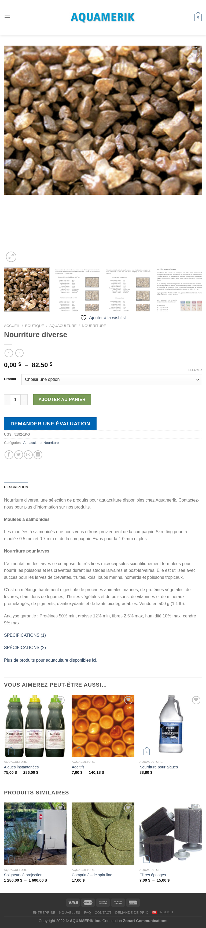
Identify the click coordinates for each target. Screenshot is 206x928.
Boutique (34, 326)
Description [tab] (16, 487)
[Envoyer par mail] (28, 454)
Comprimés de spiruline (92, 875)
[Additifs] (103, 726)
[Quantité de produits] (15, 399)
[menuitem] (162, 912)
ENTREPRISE (44, 913)
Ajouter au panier (62, 399)
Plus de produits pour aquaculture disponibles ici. (50, 660)
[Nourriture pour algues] (170, 726)
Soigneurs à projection (23, 875)
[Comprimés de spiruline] (103, 833)
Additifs (78, 767)
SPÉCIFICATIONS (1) (25, 635)
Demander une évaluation (50, 423)
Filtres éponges (152, 875)
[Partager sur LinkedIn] (38, 454)
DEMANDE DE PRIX (131, 913)
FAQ (87, 913)
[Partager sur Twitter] (18, 454)
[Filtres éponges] (170, 833)
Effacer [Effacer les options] (195, 370)
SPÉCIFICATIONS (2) (25, 647)
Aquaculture (63, 326)
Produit (10, 379)
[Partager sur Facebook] (9, 454)
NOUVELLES (69, 913)
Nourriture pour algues (158, 767)
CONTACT (103, 913)
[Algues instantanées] (35, 726)
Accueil (12, 326)
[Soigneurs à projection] (35, 833)
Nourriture (94, 326)
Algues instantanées (21, 767)
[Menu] (7, 17)
